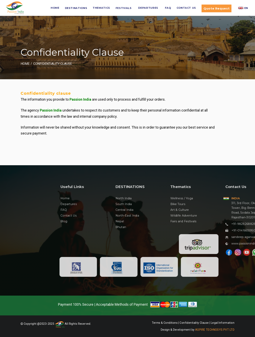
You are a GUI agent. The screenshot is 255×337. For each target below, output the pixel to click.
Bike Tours (237, 204)
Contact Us (186, 7)
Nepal (179, 221)
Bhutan (180, 227)
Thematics (101, 7)
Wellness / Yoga (241, 198)
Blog (124, 221)
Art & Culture (239, 210)
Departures (148, 7)
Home (25, 64)
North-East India (187, 215)
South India (183, 204)
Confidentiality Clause (52, 64)
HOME (55, 7)
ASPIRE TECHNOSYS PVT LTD (214, 329)
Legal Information (222, 322)
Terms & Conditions (165, 322)
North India (183, 198)
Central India (184, 210)
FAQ (168, 7)
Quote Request (216, 8)
